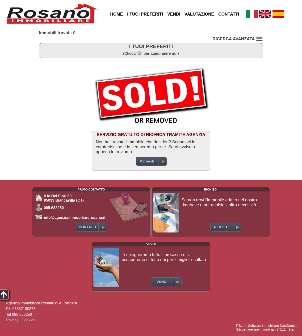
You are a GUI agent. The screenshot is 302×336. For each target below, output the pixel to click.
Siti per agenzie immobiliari (256, 329)
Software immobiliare (263, 326)
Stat (291, 329)
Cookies (28, 320)
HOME (116, 14)
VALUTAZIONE (199, 14)
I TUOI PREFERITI (145, 14)
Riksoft (241, 326)
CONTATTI (228, 14)
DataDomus (288, 326)
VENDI (173, 14)
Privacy (12, 320)
